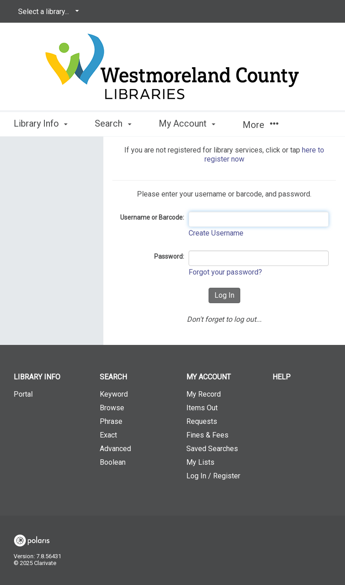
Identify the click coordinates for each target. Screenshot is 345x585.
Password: (169, 256)
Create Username (216, 233)
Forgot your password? (225, 272)
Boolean (113, 462)
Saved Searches (212, 448)
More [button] (260, 124)
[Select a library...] (47, 12)
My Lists (200, 462)
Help (281, 377)
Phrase (111, 421)
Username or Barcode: (152, 217)
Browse (112, 407)
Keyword (114, 394)
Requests (201, 421)
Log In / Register (213, 476)
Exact (108, 435)
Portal (23, 394)
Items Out (202, 407)
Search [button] (113, 123)
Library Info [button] (41, 123)
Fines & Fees (207, 435)
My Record (203, 394)
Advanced (115, 448)
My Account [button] (187, 123)
